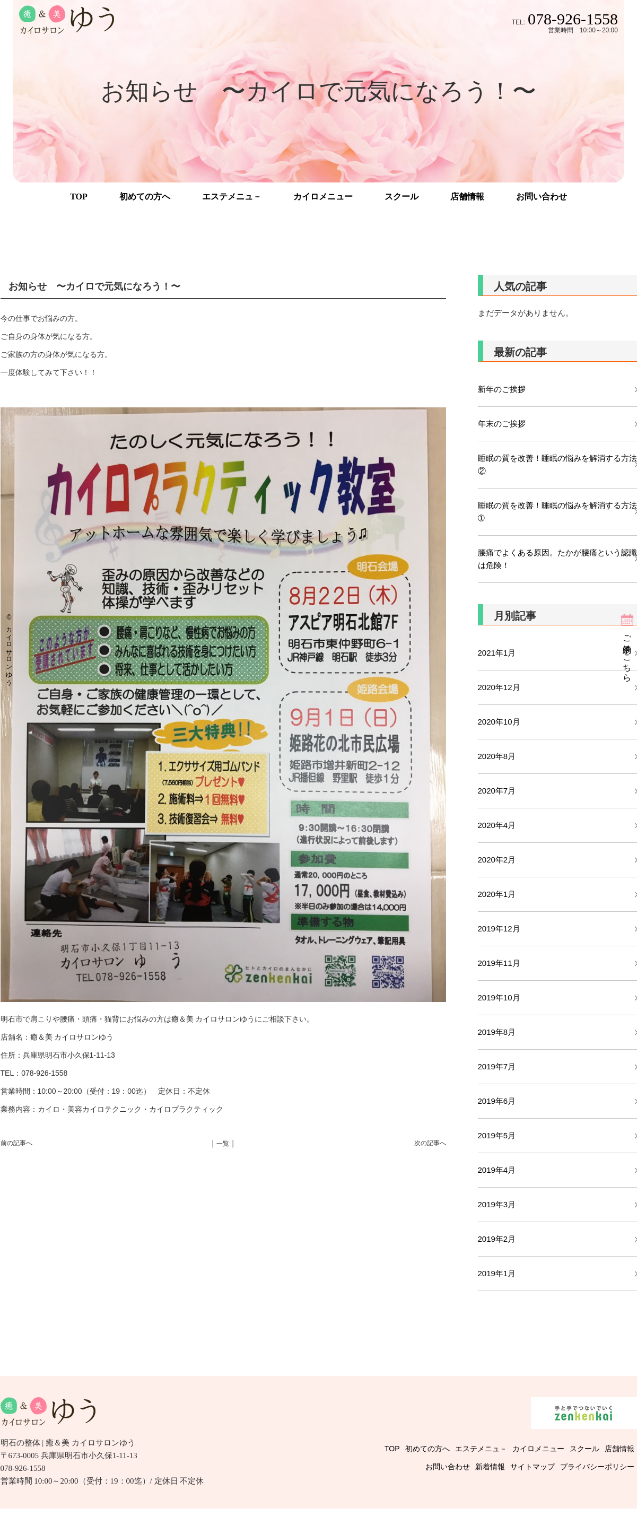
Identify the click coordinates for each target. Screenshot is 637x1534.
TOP (79, 196)
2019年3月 (497, 1204)
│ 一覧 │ (223, 1143)
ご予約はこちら (627, 653)
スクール (401, 196)
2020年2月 (497, 859)
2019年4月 (497, 1169)
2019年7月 (497, 1066)
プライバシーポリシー (597, 1466)
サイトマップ (532, 1466)
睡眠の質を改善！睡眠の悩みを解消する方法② (557, 464)
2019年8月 (497, 1031)
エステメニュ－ (231, 196)
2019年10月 (499, 997)
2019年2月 (497, 1238)
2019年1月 (497, 1273)
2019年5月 (497, 1135)
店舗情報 (467, 196)
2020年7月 (497, 790)
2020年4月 (497, 825)
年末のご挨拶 (502, 423)
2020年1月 (497, 894)
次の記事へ (430, 1143)
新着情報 (490, 1466)
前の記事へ (16, 1143)
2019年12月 (499, 928)
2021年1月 (497, 652)
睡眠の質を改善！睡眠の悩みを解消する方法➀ (557, 511)
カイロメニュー (323, 196)
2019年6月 (497, 1100)
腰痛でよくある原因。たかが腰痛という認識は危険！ (557, 559)
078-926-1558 (573, 19)
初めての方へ (144, 196)
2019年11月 (499, 963)
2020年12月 (499, 687)
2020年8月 (497, 756)
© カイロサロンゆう (9, 648)
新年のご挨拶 (506, 389)
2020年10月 (499, 721)
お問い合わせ (541, 196)
